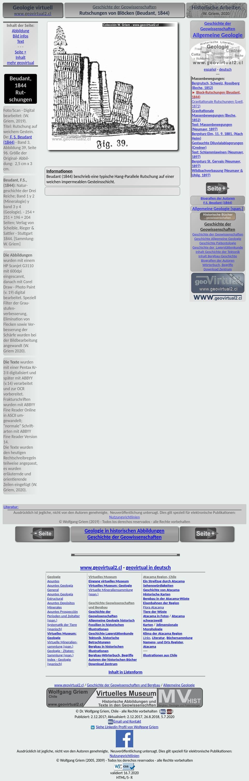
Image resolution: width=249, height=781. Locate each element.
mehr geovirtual (20, 62)
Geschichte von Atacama (161, 590)
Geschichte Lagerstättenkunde (110, 633)
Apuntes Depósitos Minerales (60, 605)
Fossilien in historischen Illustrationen (106, 626)
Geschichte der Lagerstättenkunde (217, 247)
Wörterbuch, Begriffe (217, 265)
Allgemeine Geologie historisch (111, 620)
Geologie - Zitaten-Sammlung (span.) (60, 653)
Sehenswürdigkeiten (158, 585)
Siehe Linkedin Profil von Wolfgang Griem (124, 727)
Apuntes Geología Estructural (60, 596)
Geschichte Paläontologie (217, 243)
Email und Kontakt (127, 721)
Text (20, 41)
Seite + (20, 52)
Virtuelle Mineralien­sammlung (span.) (62, 644)
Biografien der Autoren (218, 198)
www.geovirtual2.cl (101, 567)
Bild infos (20, 36)
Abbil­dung (20, 30)
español (210, 69)
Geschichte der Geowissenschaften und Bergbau (123, 685)
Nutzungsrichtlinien (124, 517)
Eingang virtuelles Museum (108, 581)
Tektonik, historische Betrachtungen (103, 640)
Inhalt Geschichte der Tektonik (218, 252)
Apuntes (53, 581)
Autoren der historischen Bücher (112, 659)
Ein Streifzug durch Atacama (164, 581)
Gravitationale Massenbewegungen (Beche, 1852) (214, 115)
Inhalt (21, 57)
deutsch (225, 69)
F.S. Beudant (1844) (217, 202)
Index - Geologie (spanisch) (59, 661)
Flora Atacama (153, 607)
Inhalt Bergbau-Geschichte (217, 256)
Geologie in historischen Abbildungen (124, 531)
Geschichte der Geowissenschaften (217, 26)
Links (146, 638)
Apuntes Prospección (62, 611)
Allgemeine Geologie (179, 685)
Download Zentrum (218, 269)
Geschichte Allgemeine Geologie (217, 238)
